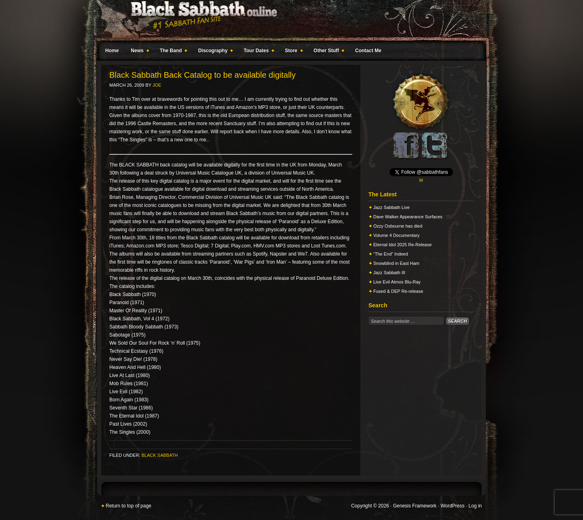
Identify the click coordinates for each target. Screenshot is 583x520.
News (138, 52)
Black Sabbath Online (287, 20)
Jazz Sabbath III (389, 272)
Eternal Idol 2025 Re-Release (402, 244)
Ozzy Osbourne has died (397, 226)
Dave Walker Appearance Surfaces (408, 216)
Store (292, 52)
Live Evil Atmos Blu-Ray (397, 281)
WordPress (452, 506)
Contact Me (368, 50)
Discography (214, 52)
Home (112, 50)
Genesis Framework (414, 506)
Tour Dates (257, 52)
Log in (475, 506)
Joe (157, 85)
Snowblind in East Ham (396, 263)
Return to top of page (128, 506)
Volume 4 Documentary (396, 235)
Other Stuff (327, 52)
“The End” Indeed (390, 253)
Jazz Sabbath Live (391, 207)
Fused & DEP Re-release (398, 291)
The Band (172, 52)
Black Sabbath (159, 455)
